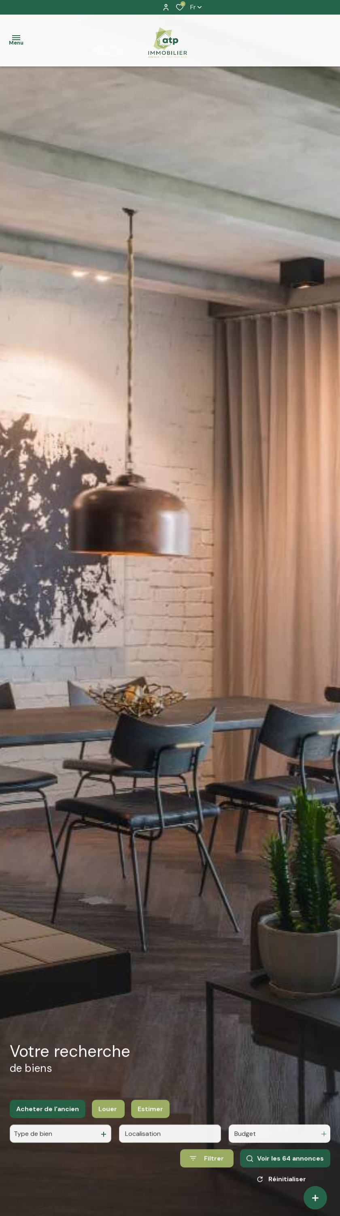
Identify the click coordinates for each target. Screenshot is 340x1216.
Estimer (150, 1117)
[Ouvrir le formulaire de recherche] (207, 1167)
